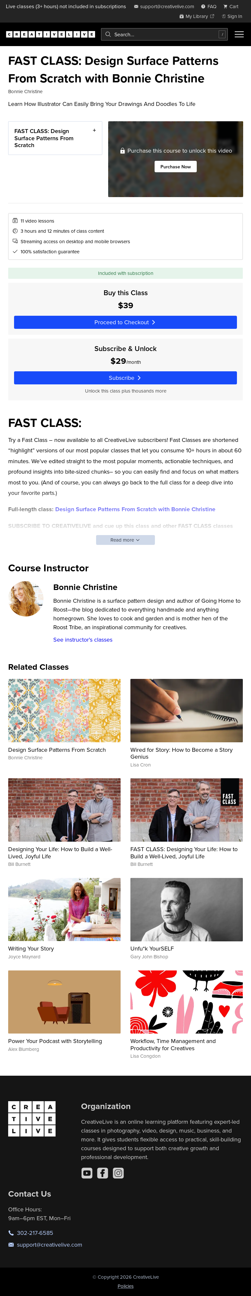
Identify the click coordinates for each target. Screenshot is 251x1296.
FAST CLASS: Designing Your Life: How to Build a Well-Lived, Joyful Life (184, 852)
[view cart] (232, 6)
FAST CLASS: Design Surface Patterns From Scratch (44, 138)
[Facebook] (103, 1173)
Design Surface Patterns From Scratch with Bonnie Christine (135, 509)
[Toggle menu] (239, 34)
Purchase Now (175, 166)
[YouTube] (87, 1173)
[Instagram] (118, 1173)
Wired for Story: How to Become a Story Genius (181, 753)
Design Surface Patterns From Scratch (57, 750)
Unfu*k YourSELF (152, 948)
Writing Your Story (31, 948)
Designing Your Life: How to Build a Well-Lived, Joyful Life (60, 852)
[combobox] (164, 34)
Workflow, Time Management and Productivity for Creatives (173, 1044)
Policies (126, 1286)
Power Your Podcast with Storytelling (55, 1041)
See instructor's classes (82, 639)
